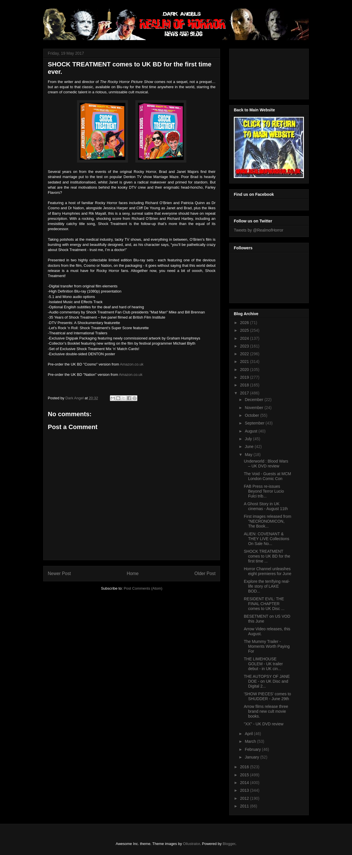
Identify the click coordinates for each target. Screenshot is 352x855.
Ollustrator (191, 844)
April (249, 733)
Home (133, 573)
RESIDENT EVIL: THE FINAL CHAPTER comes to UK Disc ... (264, 604)
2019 (245, 377)
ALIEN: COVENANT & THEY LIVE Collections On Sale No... (266, 539)
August (251, 431)
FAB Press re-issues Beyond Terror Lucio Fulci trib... (264, 491)
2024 (245, 338)
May (249, 454)
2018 (245, 385)
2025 (245, 330)
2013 (245, 790)
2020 (245, 369)
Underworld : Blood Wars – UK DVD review (266, 463)
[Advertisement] (259, 72)
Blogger (229, 844)
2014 (245, 782)
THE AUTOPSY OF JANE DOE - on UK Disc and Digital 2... (267, 681)
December (254, 399)
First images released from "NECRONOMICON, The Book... (267, 521)
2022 (245, 354)
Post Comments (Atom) (143, 588)
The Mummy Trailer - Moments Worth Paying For (267, 646)
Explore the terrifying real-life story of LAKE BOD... (267, 586)
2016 (245, 767)
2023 (245, 346)
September (255, 423)
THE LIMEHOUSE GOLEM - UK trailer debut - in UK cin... (263, 664)
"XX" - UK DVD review (263, 724)
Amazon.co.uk (131, 364)
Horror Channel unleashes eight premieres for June (267, 571)
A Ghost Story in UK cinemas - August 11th (266, 506)
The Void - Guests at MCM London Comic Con (267, 476)
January (252, 757)
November (254, 407)
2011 (245, 806)
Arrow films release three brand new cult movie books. (266, 711)
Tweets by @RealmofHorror (258, 230)
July (249, 439)
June (249, 446)
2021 (245, 361)
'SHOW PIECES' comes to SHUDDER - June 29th (267, 696)
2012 (245, 798)
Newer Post (59, 573)
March (251, 741)
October (252, 415)
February (253, 749)
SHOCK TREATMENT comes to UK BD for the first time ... (267, 556)
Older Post (204, 573)
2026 (245, 322)
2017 (245, 393)
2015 (245, 775)
